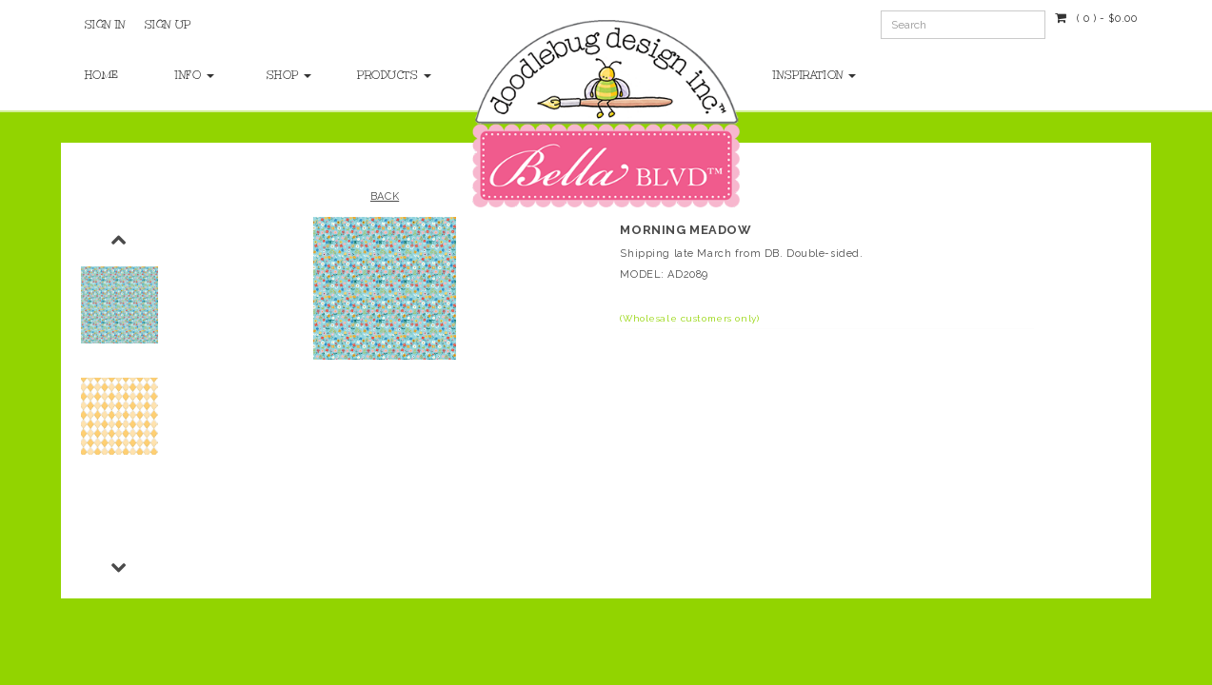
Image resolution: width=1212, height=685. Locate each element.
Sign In (105, 24)
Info (194, 75)
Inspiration (814, 75)
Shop (289, 75)
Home (102, 75)
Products (383, 75)
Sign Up (168, 24)
